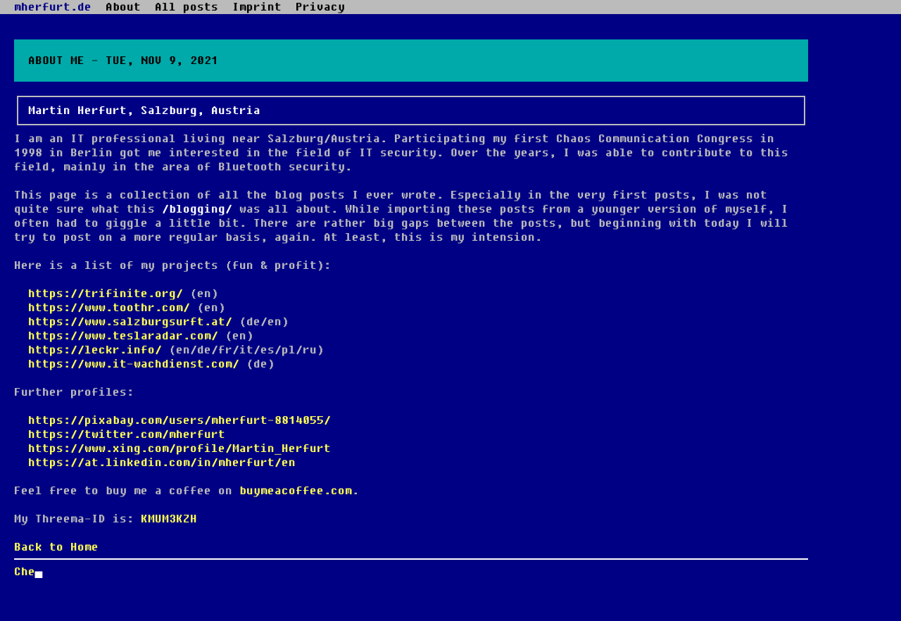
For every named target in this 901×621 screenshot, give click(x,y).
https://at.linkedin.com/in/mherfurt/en (162, 463)
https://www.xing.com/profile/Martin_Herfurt (179, 448)
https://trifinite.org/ (105, 294)
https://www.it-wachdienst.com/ (133, 364)
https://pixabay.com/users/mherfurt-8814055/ (179, 420)
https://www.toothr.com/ (109, 308)
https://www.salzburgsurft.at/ (130, 322)
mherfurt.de (53, 7)
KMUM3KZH (169, 519)
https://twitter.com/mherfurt (126, 434)
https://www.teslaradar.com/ (123, 336)
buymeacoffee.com (295, 491)
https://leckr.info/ (95, 350)
